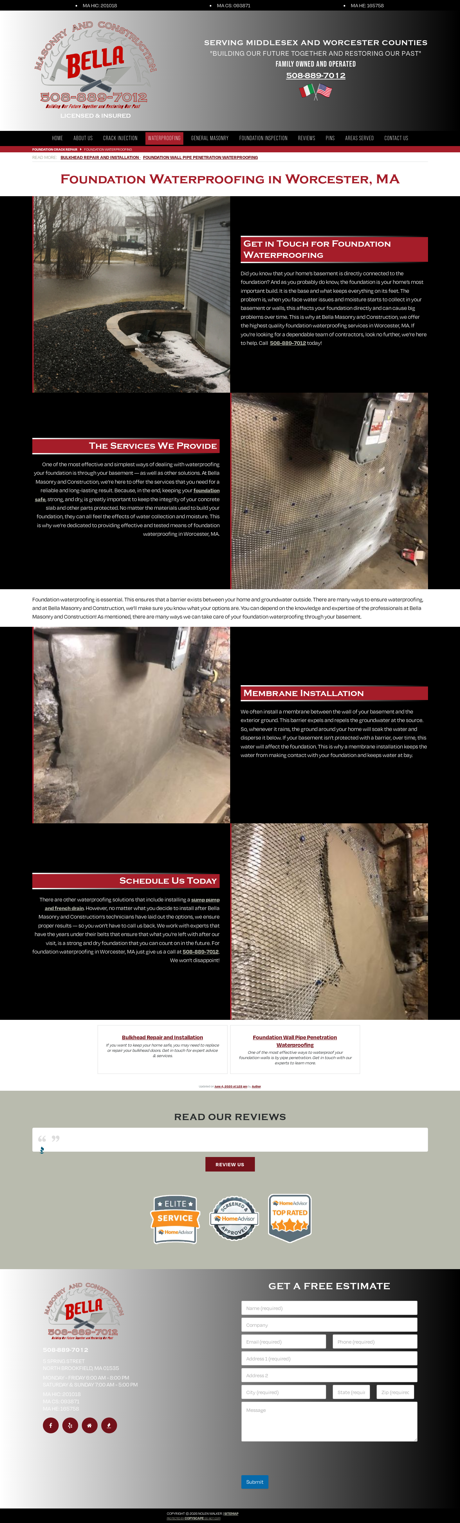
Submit (254, 1481)
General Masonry (210, 138)
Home (57, 138)
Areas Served (359, 138)
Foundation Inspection (263, 138)
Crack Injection (120, 138)
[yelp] (70, 1425)
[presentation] (291, 1471)
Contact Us (396, 138)
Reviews (306, 138)
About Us (83, 138)
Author (256, 1086)
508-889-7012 (316, 76)
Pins (330, 138)
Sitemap (231, 1513)
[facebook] (51, 1425)
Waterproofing (164, 138)
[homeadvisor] (90, 1425)
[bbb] (109, 1425)
